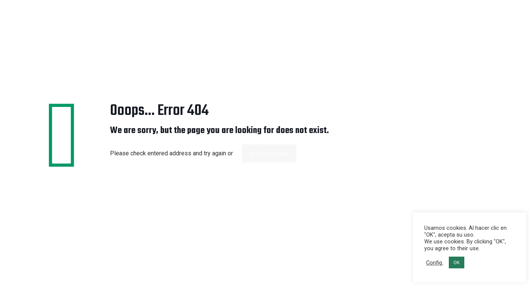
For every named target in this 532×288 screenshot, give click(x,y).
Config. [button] (434, 262)
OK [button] (456, 262)
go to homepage (269, 153)
